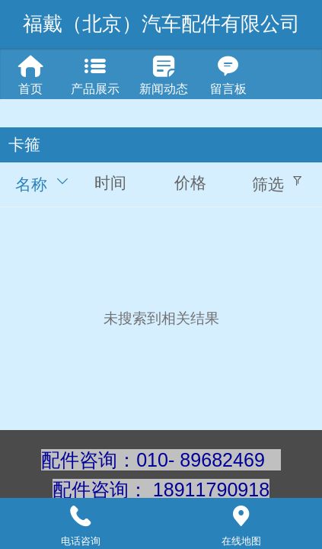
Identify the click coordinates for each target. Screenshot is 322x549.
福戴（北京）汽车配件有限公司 (161, 23)
